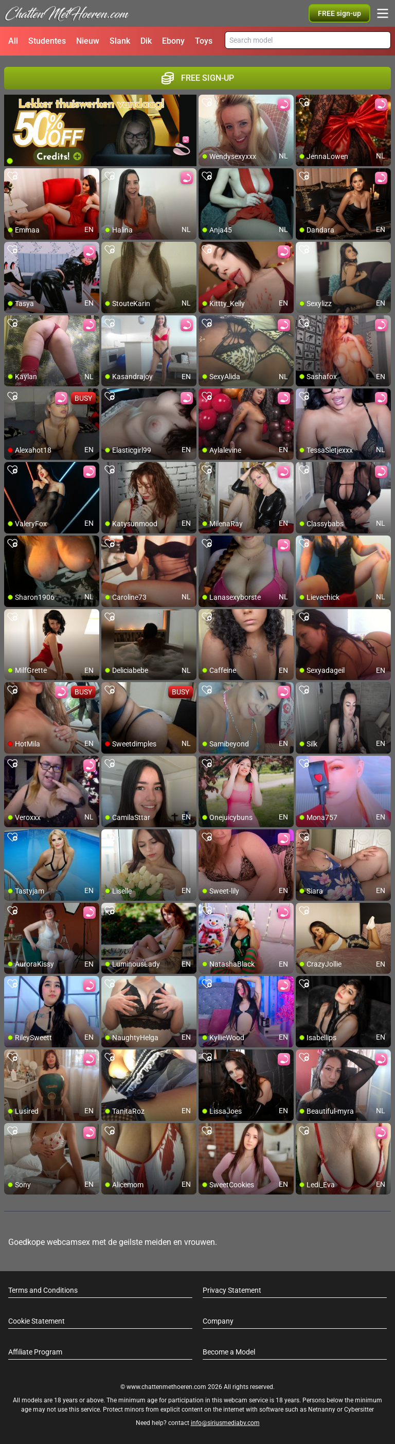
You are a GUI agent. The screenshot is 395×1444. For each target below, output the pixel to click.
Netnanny (322, 1409)
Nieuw (87, 41)
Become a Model (229, 1352)
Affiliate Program (35, 1352)
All (13, 41)
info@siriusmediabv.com (225, 1423)
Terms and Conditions (43, 1290)
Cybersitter (359, 1409)
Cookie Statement (36, 1321)
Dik (146, 41)
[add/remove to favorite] (207, 103)
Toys (203, 41)
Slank (120, 41)
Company (218, 1321)
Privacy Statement (232, 1290)
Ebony (173, 41)
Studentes (47, 41)
